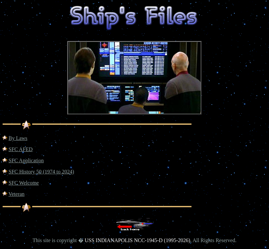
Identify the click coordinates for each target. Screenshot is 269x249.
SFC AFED (21, 149)
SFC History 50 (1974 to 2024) (41, 171)
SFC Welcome (24, 183)
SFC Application (26, 160)
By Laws (18, 138)
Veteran (17, 194)
